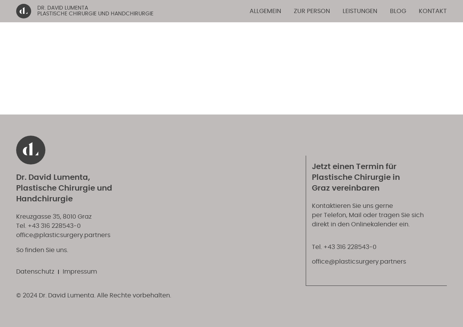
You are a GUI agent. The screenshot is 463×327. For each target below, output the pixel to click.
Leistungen (360, 11)
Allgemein (265, 11)
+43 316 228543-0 (54, 226)
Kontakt (433, 11)
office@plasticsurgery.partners (63, 235)
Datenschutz (35, 272)
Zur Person (312, 11)
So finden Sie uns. (42, 250)
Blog (398, 11)
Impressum (80, 272)
